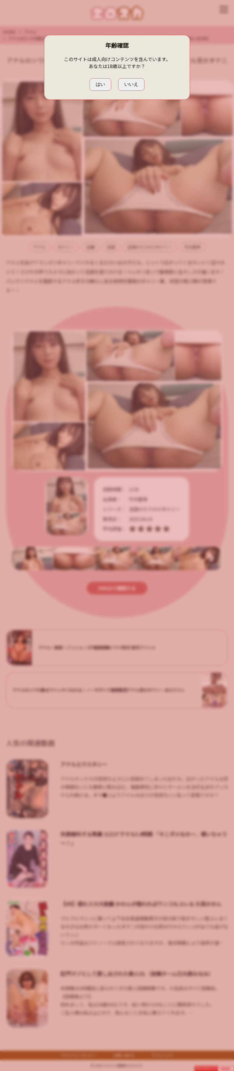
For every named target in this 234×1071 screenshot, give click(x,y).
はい (100, 84)
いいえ (131, 84)
